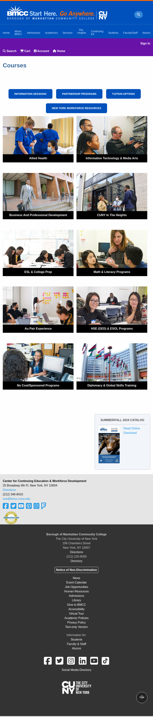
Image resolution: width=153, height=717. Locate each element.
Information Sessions (30, 93)
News (76, 578)
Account (41, 51)
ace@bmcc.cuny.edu (16, 498)
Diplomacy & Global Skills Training (111, 385)
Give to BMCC (76, 604)
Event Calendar (76, 582)
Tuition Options (123, 93)
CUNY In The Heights (112, 215)
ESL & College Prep (38, 272)
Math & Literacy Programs (112, 272)
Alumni (76, 648)
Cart (25, 51)
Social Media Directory (76, 669)
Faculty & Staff (76, 644)
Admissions (76, 595)
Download (130, 432)
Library (76, 600)
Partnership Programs (79, 93)
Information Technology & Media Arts (112, 158)
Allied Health (38, 158)
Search (9, 51)
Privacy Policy (76, 622)
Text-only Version (76, 626)
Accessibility (76, 609)
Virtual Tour (76, 613)
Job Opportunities (76, 586)
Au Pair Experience (38, 328)
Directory (76, 561)
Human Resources (76, 591)
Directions (9, 489)
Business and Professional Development (38, 215)
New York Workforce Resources (76, 108)
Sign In (145, 43)
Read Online (131, 428)
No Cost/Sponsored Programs (38, 385)
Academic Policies (76, 618)
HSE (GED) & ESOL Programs (112, 328)
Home (59, 51)
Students (76, 639)
